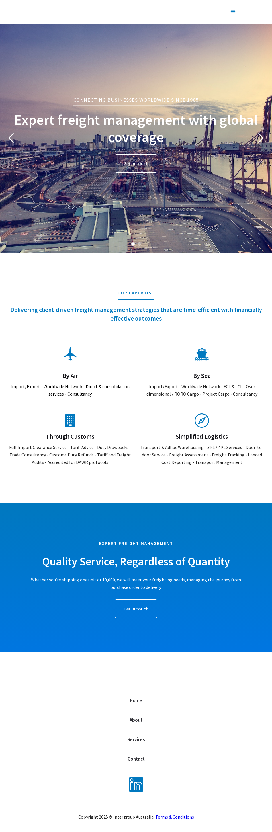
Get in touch (136, 163)
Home (136, 700)
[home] (59, 9)
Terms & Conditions (174, 817)
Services (136, 739)
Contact (136, 759)
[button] (233, 11)
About (136, 720)
